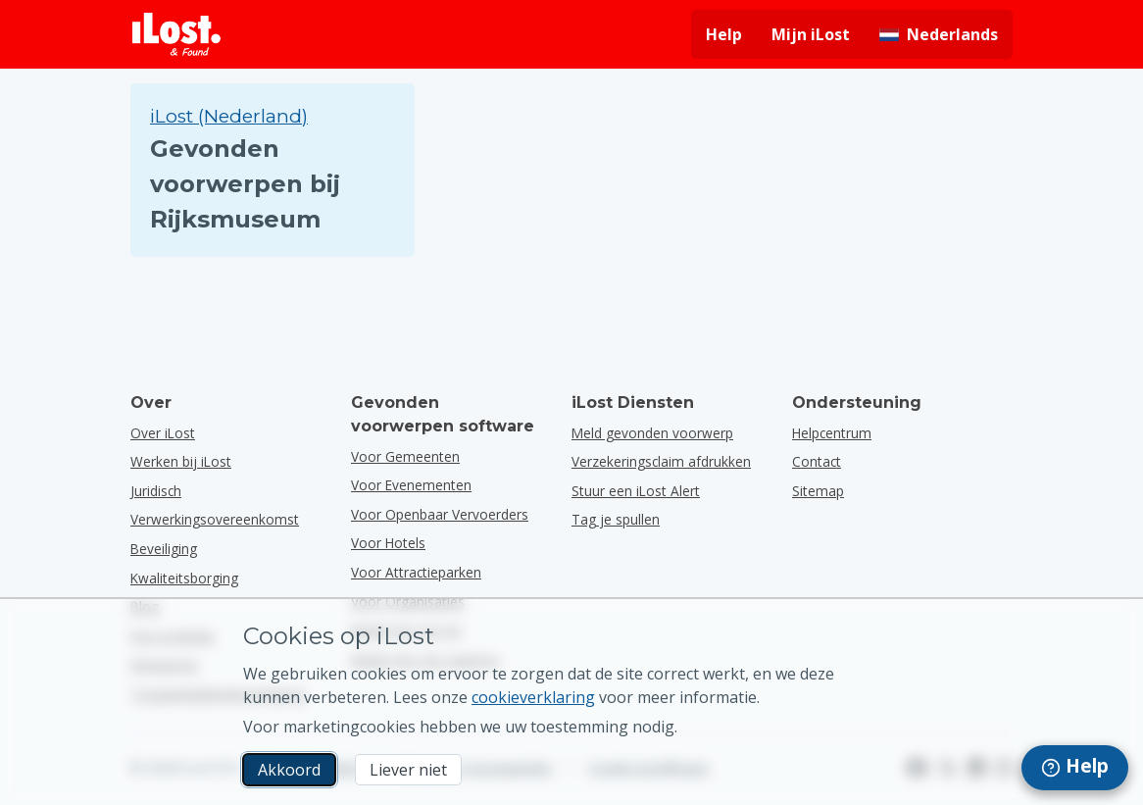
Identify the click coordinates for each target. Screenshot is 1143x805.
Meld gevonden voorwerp (652, 433)
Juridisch (155, 490)
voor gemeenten (405, 456)
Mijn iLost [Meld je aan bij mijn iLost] (810, 34)
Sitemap (818, 490)
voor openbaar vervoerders (439, 514)
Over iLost (162, 433)
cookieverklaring (533, 697)
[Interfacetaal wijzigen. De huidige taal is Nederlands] (939, 34)
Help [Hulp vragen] (724, 34)
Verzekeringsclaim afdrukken (661, 461)
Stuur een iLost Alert (636, 490)
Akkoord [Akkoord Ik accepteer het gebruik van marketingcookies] (289, 769)
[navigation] (1074, 767)
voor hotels (388, 542)
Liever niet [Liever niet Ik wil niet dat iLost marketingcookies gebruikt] (408, 769)
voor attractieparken (416, 572)
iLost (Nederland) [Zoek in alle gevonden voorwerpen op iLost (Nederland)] (229, 116)
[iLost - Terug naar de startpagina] (176, 34)
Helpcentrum (831, 433)
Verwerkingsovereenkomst (214, 519)
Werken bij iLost (180, 461)
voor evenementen (411, 485)
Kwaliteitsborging (184, 578)
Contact (816, 461)
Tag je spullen (616, 519)
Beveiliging (163, 548)
